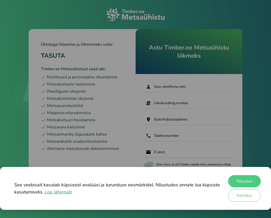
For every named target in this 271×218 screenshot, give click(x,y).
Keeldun (244, 195)
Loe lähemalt (58, 192)
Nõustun (244, 181)
